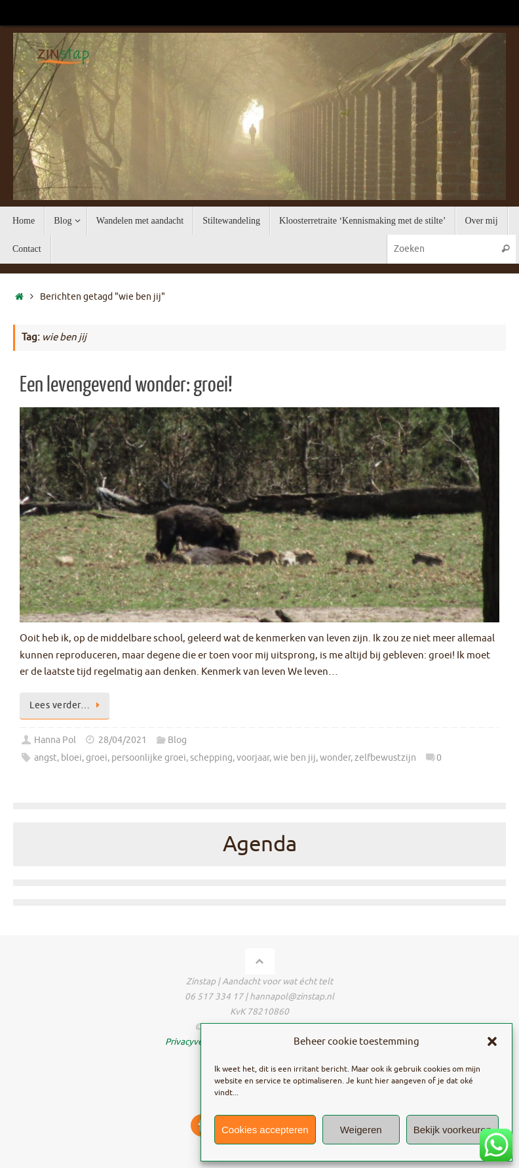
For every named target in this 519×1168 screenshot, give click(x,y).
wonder (335, 757)
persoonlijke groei (148, 757)
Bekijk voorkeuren (452, 1129)
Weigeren (361, 1129)
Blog (177, 740)
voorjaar (253, 757)
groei (96, 757)
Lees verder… (66, 705)
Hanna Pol (55, 740)
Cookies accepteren (265, 1129)
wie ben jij (294, 757)
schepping (211, 757)
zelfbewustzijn (385, 757)
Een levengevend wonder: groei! (126, 385)
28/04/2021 (122, 740)
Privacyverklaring (199, 1041)
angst (45, 757)
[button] (492, 1041)
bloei (71, 757)
